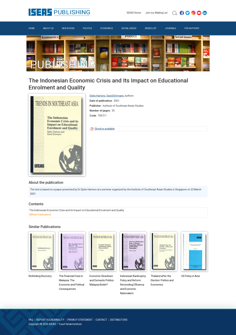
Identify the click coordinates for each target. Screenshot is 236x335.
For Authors (192, 28)
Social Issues (128, 28)
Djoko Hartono (97, 95)
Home (32, 28)
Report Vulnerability (50, 319)
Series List (150, 28)
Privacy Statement (80, 319)
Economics (106, 28)
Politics (87, 28)
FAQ (31, 319)
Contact (101, 319)
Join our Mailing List (156, 12)
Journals (170, 28)
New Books (68, 28)
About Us (48, 28)
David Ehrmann (115, 95)
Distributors (118, 319)
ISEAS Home (134, 12)
